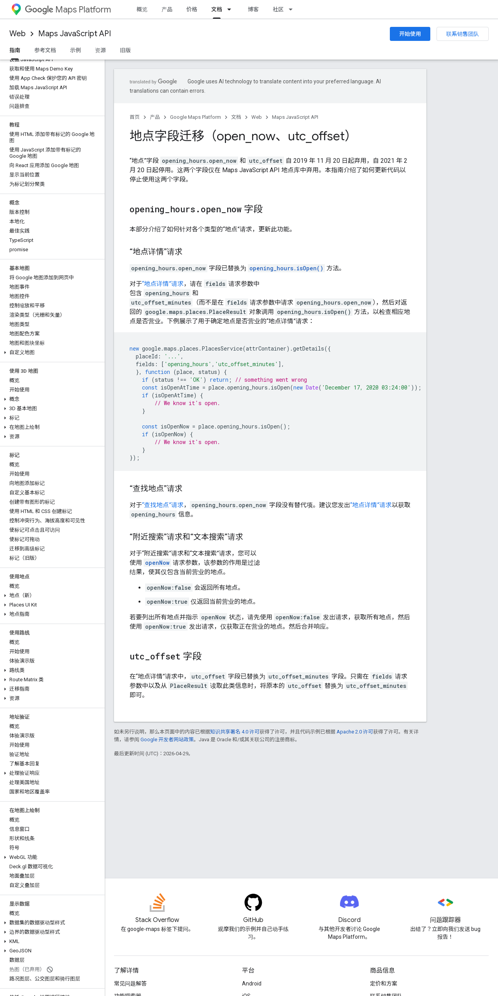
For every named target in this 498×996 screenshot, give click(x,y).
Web (17, 34)
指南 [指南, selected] (14, 50)
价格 (191, 9)
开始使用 (410, 33)
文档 (236, 117)
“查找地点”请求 (163, 505)
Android (251, 983)
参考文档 (45, 50)
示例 (75, 50)
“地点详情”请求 (163, 283)
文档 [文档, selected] (216, 9)
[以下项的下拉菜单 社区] (293, 9)
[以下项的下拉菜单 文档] (231, 9)
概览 (142, 9)
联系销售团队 (462, 33)
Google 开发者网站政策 (167, 739)
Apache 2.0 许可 (355, 732)
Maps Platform (68, 9)
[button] (51, 352)
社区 (278, 9)
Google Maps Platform (195, 117)
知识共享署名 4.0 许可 (235, 732)
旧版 (125, 50)
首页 (135, 117)
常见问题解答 (130, 983)
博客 (253, 9)
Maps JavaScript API (74, 34)
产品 (166, 9)
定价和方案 (383, 983)
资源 (100, 50)
